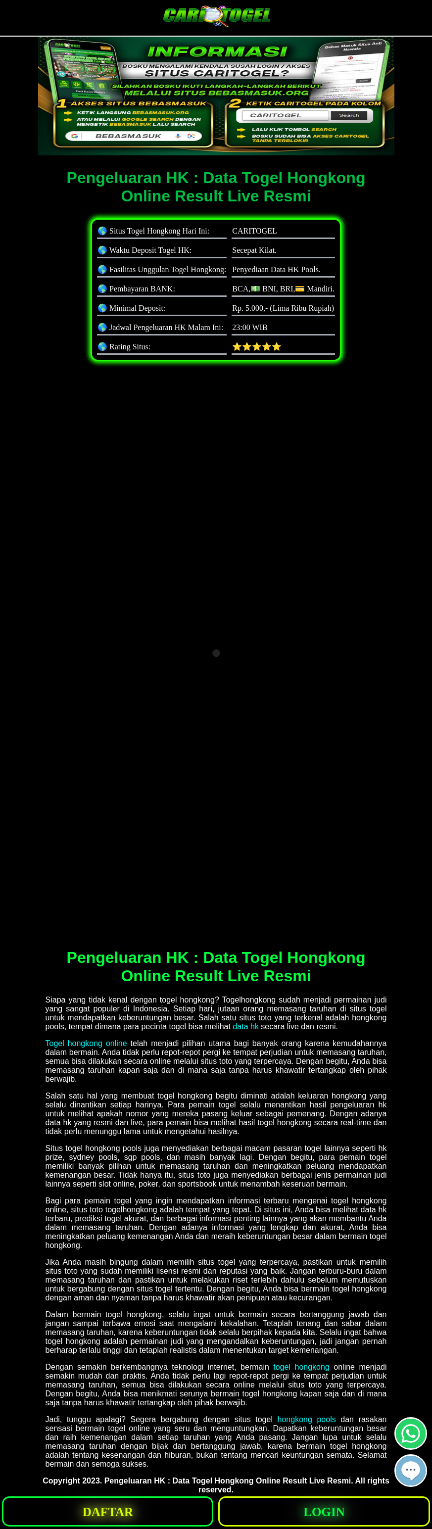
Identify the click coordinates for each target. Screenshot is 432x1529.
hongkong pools (307, 1419)
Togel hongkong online (86, 1043)
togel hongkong (301, 1367)
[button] (411, 1470)
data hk (245, 1026)
